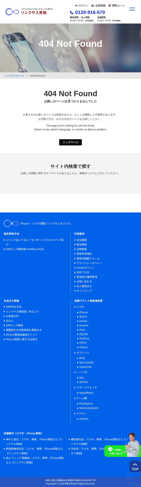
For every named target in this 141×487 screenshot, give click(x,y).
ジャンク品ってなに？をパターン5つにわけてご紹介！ (35, 242)
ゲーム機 (82, 398)
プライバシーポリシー (89, 263)
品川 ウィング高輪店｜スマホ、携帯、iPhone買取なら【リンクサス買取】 (35, 460)
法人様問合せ (84, 286)
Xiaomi (83, 347)
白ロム (10, 320)
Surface (83, 382)
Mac (81, 377)
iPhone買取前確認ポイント (21, 334)
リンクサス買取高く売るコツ (22, 311)
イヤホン (82, 413)
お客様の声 (12, 316)
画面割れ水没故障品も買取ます (24, 330)
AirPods (83, 419)
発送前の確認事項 (87, 277)
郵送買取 (82, 244)
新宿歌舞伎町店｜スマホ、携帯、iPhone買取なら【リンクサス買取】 (34, 451)
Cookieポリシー (86, 267)
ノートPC (82, 372)
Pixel (82, 329)
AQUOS (83, 334)
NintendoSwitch (89, 408)
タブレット (83, 352)
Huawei (83, 325)
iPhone (83, 312)
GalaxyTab (85, 367)
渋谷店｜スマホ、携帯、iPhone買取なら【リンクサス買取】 (99, 451)
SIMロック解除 (14, 325)
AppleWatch (86, 392)
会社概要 (82, 240)
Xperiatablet (86, 362)
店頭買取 (82, 249)
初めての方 (83, 272)
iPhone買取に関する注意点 (21, 339)
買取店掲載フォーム (88, 258)
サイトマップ (84, 291)
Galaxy (83, 321)
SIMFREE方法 (13, 307)
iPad (82, 358)
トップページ (70, 142)
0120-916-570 (87, 12)
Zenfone (84, 338)
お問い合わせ (84, 281)
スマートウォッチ (87, 387)
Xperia (83, 316)
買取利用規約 (84, 253)
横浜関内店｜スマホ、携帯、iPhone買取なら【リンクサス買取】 (99, 441)
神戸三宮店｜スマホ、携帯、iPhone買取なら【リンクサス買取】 (34, 441)
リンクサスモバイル (14, 75)
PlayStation (86, 403)
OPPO (82, 342)
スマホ (80, 307)
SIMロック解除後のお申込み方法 (25, 249)
